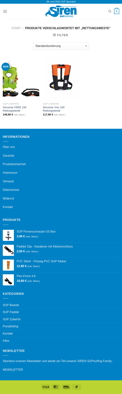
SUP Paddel (11, 312)
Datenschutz (11, 189)
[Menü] (5, 11)
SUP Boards (11, 305)
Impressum (10, 172)
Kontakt (8, 207)
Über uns (9, 147)
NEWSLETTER (13, 369)
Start (16, 28)
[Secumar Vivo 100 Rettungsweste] (61, 79)
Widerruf (8, 198)
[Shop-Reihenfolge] (61, 46)
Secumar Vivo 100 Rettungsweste (53, 109)
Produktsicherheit (14, 164)
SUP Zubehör (12, 319)
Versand (8, 181)
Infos (6, 340)
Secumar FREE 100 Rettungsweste (14, 109)
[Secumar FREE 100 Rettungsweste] (21, 79)
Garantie (8, 155)
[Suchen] (109, 11)
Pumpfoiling (10, 326)
